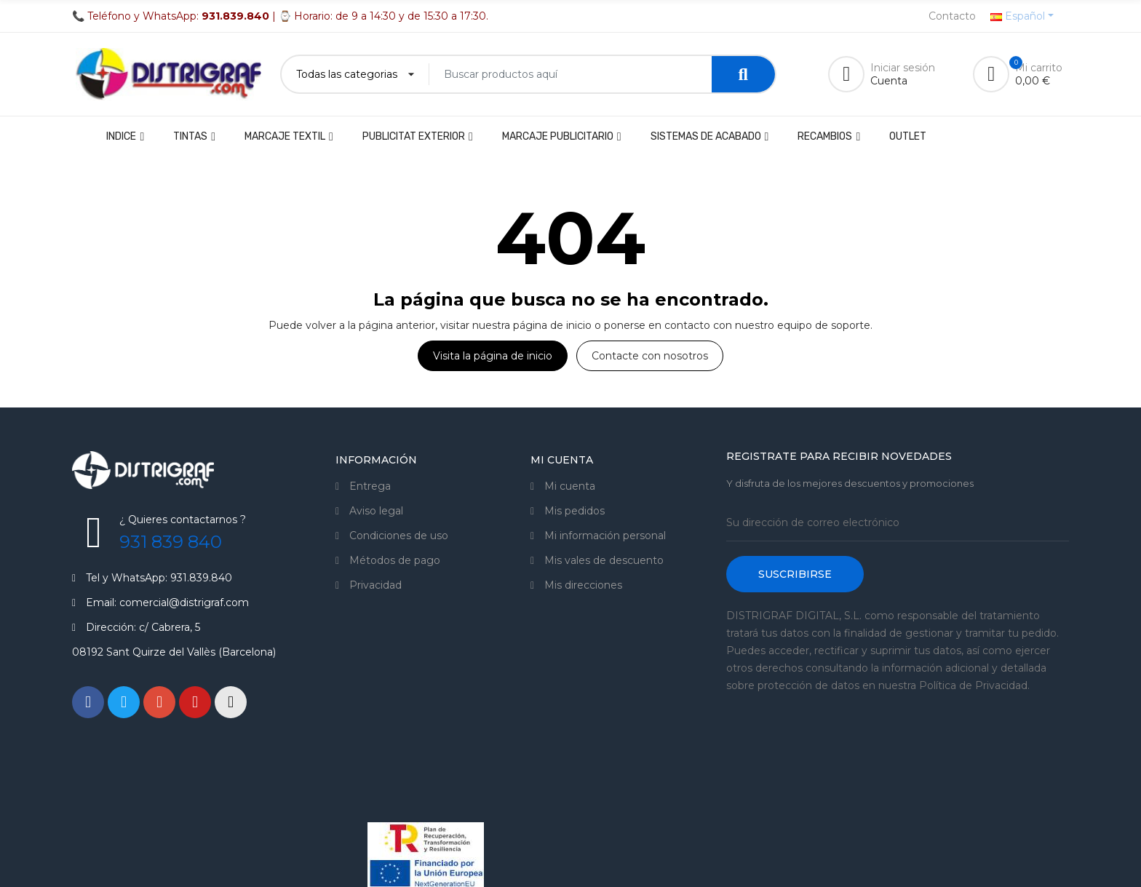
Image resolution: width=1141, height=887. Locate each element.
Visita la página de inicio (492, 355)
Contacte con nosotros (650, 355)
